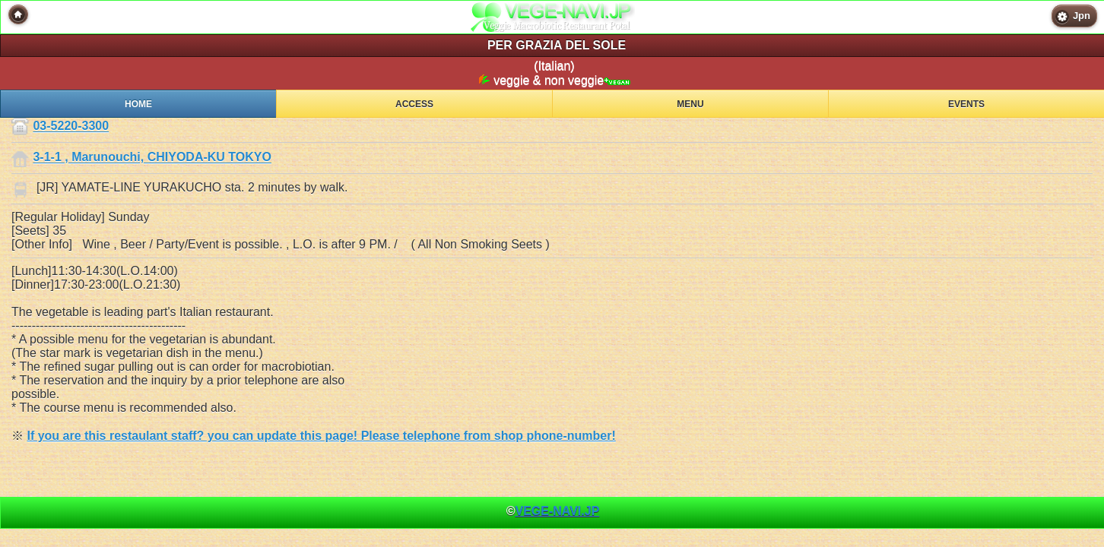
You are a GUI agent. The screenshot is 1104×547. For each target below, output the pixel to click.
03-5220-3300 (71, 126)
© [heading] (553, 510)
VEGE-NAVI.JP (557, 510)
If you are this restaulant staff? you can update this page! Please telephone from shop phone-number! (321, 435)
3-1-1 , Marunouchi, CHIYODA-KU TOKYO (152, 157)
